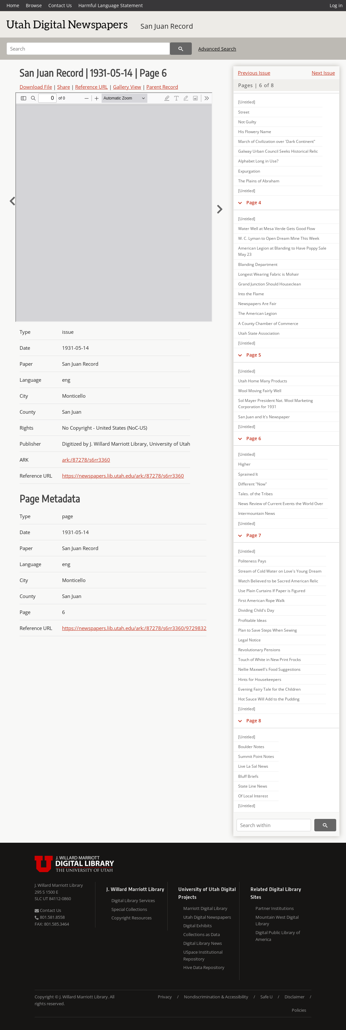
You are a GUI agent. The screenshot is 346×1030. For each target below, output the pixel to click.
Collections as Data (201, 934)
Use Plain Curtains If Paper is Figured (271, 590)
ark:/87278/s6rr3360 (86, 459)
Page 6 (253, 438)
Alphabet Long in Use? (258, 161)
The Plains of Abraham (258, 181)
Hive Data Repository (203, 967)
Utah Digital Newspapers (207, 917)
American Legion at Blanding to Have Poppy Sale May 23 (282, 251)
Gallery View (127, 87)
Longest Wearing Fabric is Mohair (268, 274)
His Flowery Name (254, 131)
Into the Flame (251, 294)
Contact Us (60, 5)
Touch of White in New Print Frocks (269, 659)
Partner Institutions (274, 908)
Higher (244, 464)
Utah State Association (258, 333)
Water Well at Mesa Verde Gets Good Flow (276, 228)
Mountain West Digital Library (277, 920)
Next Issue (323, 72)
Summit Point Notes (256, 756)
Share (63, 87)
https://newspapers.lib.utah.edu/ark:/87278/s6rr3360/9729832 (134, 628)
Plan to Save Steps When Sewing (267, 630)
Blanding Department (257, 264)
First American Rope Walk (261, 600)
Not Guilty (247, 122)
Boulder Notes (251, 746)
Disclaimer (295, 997)
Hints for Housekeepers (259, 679)
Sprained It (248, 474)
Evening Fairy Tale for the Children (269, 689)
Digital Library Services (133, 900)
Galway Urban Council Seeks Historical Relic (278, 151)
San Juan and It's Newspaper (264, 417)
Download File (36, 87)
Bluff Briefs (248, 776)
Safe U (266, 997)
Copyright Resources (131, 918)
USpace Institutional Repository (202, 955)
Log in (336, 5)
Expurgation (249, 171)
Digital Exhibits (197, 926)
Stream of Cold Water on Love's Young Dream (279, 571)
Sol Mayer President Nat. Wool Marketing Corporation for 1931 (275, 403)
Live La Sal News (253, 766)
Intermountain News (256, 513)
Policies (299, 1010)
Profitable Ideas (252, 620)
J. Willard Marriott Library (59, 885)
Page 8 (253, 720)
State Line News (252, 786)
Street (243, 112)
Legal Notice (249, 640)
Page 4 (253, 202)
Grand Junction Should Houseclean (269, 284)
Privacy (165, 997)
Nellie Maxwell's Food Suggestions (269, 669)
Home (13, 5)
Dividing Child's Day (256, 610)
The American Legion (257, 313)
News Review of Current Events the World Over (280, 503)
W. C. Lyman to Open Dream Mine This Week (278, 238)
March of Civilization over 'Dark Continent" (276, 141)
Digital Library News (202, 943)
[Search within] (274, 825)
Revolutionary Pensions (259, 650)
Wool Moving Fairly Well (259, 390)
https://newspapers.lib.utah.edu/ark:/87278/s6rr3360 (123, 475)
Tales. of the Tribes (255, 494)
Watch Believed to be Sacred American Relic (278, 581)
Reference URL (91, 87)
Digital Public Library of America (277, 936)
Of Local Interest (253, 796)
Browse (34, 5)
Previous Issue (254, 72)
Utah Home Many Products (262, 381)
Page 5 (253, 355)
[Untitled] (246, 102)
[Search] (88, 48)
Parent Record (162, 87)
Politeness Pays (252, 561)
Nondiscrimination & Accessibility (216, 997)
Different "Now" (252, 484)
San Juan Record (166, 26)
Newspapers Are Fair (257, 303)
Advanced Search (217, 49)
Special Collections (129, 909)
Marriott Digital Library (205, 908)
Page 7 (253, 535)
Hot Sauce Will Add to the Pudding (269, 699)
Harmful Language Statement (110, 5)
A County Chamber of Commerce (268, 323)
